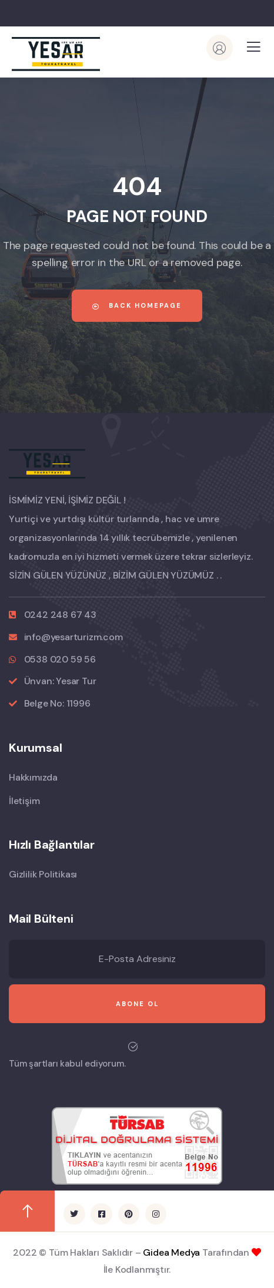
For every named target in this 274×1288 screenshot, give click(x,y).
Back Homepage (137, 305)
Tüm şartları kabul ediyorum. (67, 1064)
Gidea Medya (171, 1252)
